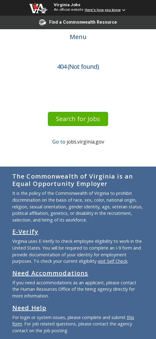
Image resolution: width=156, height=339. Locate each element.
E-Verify (25, 231)
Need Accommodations (50, 273)
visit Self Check (112, 261)
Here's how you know (103, 10)
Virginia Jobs (67, 4)
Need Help (29, 308)
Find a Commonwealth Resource (78, 22)
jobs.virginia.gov (85, 141)
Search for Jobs (78, 119)
